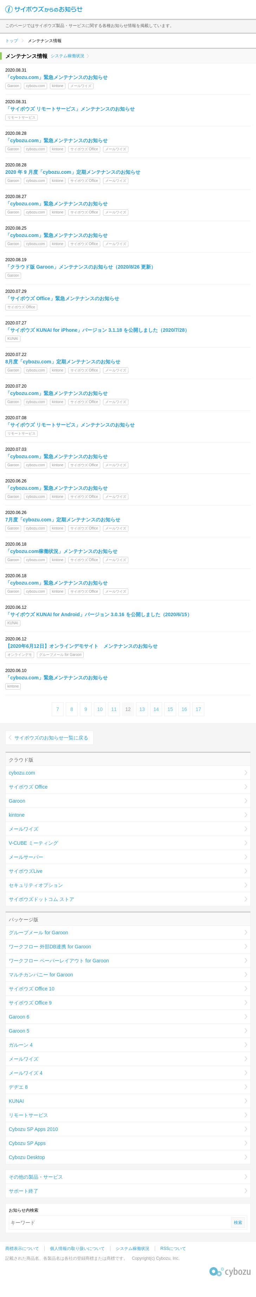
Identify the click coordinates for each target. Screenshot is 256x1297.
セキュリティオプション (36, 885)
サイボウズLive (26, 871)
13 (142, 709)
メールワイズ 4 (26, 1073)
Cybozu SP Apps (27, 1143)
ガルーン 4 (21, 1045)
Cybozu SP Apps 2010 (33, 1129)
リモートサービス (28, 1115)
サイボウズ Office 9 (30, 1003)
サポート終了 (23, 1191)
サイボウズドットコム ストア (41, 899)
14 (156, 709)
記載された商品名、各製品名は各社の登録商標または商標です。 (66, 1258)
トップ (11, 40)
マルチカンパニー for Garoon (41, 974)
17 (198, 709)
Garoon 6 (19, 1017)
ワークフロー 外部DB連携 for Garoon (50, 946)
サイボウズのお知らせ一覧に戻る (51, 737)
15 (170, 709)
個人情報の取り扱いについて (77, 1248)
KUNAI (16, 1101)
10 (100, 709)
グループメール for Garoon (38, 932)
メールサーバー (26, 857)
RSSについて (173, 1248)
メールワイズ (23, 829)
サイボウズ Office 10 (32, 989)
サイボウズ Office (28, 787)
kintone (17, 815)
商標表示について (22, 1248)
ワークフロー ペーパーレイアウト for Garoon (59, 960)
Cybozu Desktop (27, 1157)
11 (114, 709)
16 (184, 709)
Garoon (17, 801)
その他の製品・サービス (36, 1177)
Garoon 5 (19, 1031)
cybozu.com (22, 773)
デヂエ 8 (18, 1087)
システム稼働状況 (67, 55)
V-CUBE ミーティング (33, 843)
